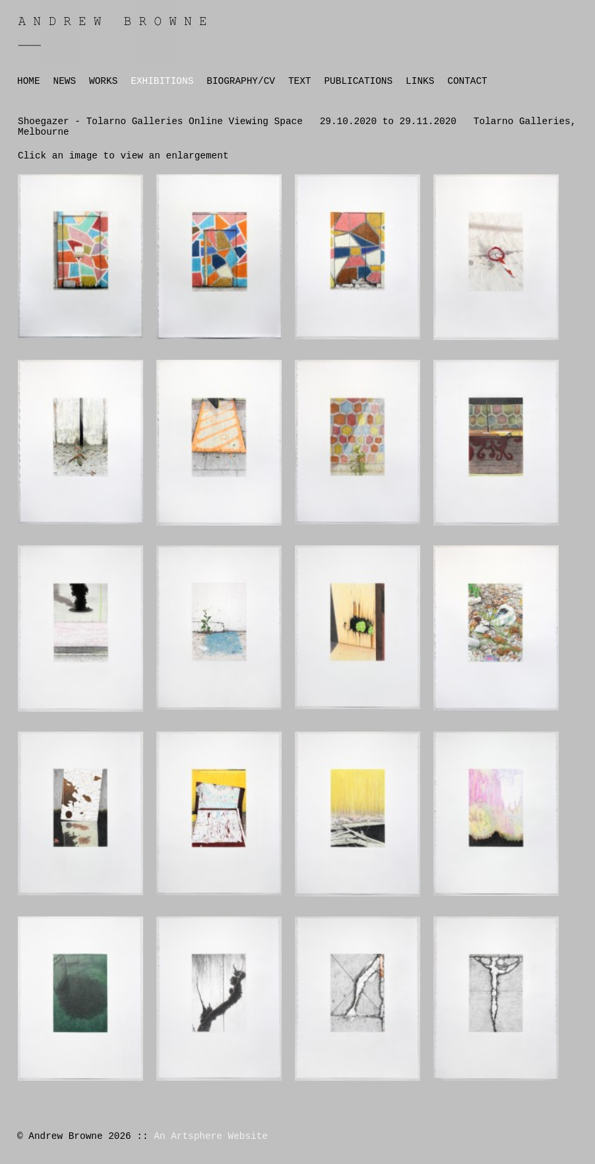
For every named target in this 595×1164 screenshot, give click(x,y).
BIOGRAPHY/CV (240, 81)
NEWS (65, 81)
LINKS (420, 81)
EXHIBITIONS (162, 81)
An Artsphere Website (211, 1136)
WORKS (103, 81)
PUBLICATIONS (358, 81)
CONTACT (467, 81)
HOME (28, 81)
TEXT (299, 81)
